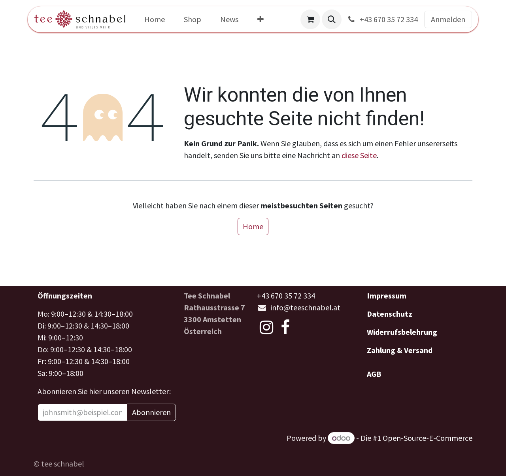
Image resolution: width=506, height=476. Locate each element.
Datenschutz (389, 314)
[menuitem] (154, 19)
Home (253, 226)
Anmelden (448, 19)
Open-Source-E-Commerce (427, 438)
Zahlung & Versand (399, 350)
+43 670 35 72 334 (382, 19)
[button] (332, 19)
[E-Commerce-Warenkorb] (310, 19)
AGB (374, 374)
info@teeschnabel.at (305, 307)
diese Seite (359, 155)
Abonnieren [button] (151, 412)
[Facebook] (285, 327)
